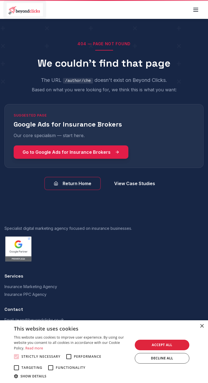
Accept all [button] (162, 344)
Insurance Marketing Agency (30, 286)
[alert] (104, 351)
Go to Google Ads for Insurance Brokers (71, 152)
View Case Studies (134, 183)
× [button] (202, 326)
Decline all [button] (162, 358)
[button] (71, 376)
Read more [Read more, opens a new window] (34, 348)
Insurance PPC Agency (25, 294)
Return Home (72, 183)
